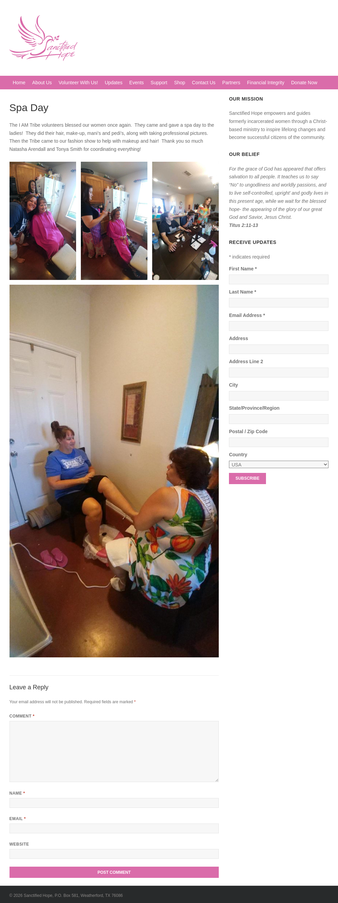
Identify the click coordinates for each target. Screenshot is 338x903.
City (233, 385)
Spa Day (29, 107)
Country (238, 454)
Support (158, 82)
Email (18, 818)
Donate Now (304, 82)
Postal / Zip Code (248, 431)
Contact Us (203, 82)
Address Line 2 (246, 361)
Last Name (242, 292)
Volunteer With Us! (78, 82)
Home (19, 82)
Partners (231, 82)
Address (238, 338)
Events (136, 82)
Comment (22, 716)
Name (17, 793)
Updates (113, 82)
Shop (179, 82)
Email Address (247, 315)
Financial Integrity (265, 82)
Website (19, 844)
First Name (243, 268)
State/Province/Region (254, 408)
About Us (42, 82)
